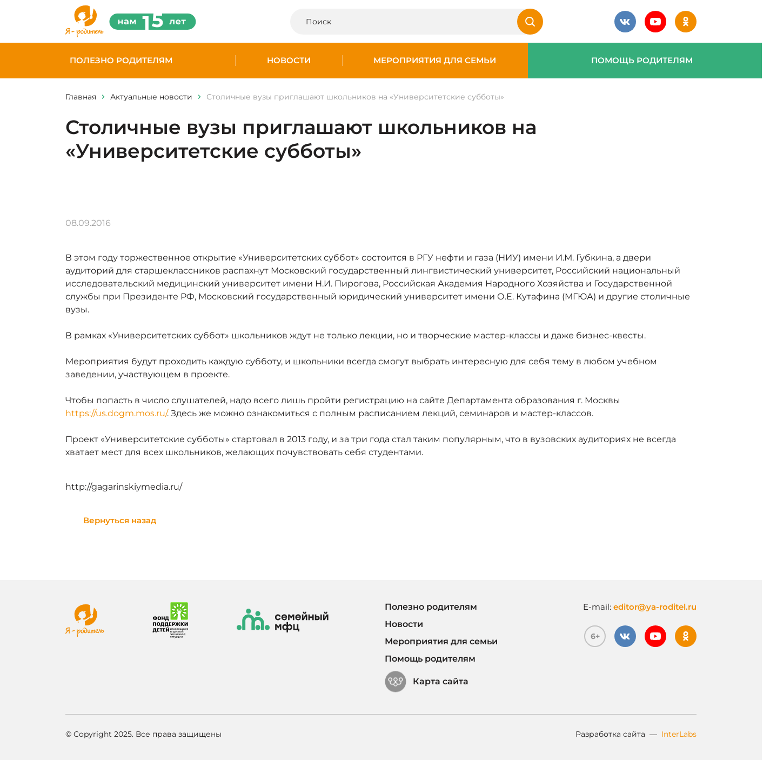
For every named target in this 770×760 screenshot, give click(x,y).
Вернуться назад (119, 520)
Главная (80, 97)
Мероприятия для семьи (434, 60)
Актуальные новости (151, 97)
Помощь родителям (642, 60)
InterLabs (679, 734)
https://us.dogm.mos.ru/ (116, 413)
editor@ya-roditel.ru (655, 607)
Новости (289, 60)
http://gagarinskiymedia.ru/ (123, 487)
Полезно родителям (121, 60)
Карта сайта (426, 681)
